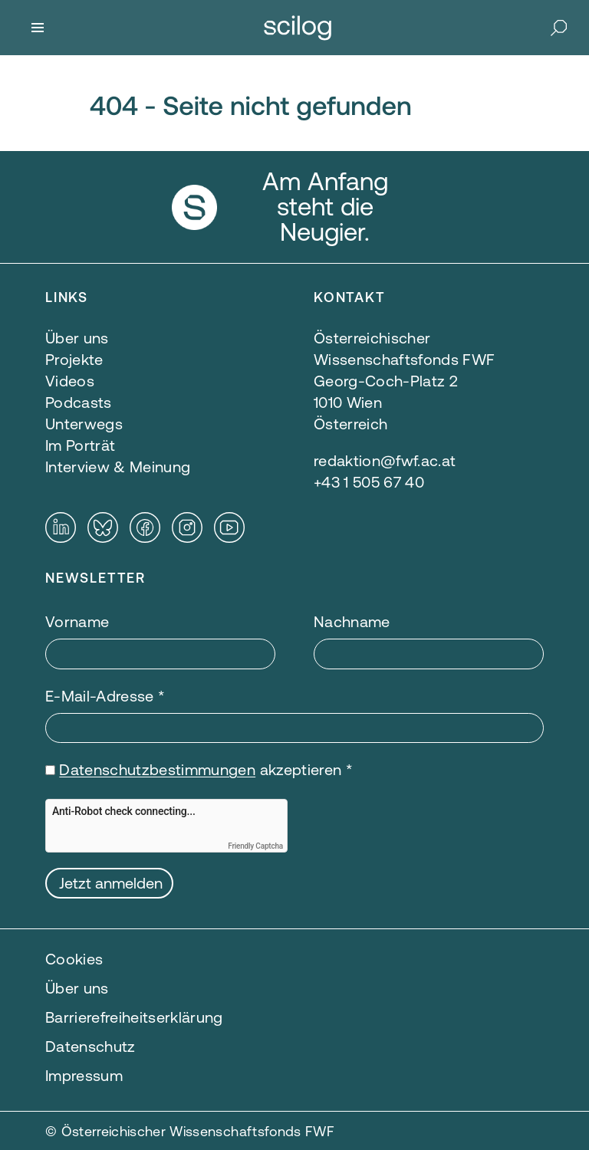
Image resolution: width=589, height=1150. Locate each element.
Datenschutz (90, 1046)
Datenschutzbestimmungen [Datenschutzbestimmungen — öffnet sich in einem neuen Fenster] (157, 769)
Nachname (352, 621)
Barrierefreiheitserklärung (134, 1017)
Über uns (77, 988)
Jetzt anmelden (111, 883)
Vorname (77, 621)
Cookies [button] (74, 959)
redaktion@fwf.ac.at (385, 460)
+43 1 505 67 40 (369, 482)
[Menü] (37, 27)
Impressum (84, 1075)
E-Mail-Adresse (105, 696)
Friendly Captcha (255, 846)
